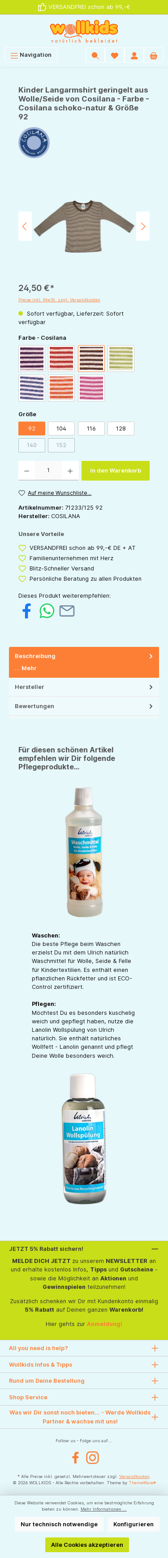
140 (32, 445)
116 (91, 428)
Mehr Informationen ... (104, 1509)
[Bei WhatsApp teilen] (47, 610)
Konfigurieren (133, 1524)
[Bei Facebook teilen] (27, 610)
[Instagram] (92, 1457)
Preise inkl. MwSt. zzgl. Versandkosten (59, 299)
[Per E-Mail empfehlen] (67, 610)
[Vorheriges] (25, 226)
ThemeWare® (142, 1482)
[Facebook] (75, 1457)
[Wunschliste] (115, 54)
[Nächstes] (143, 226)
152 (61, 445)
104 (61, 428)
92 (31, 428)
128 (121, 428)
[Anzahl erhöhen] (70, 471)
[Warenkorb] (154, 54)
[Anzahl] (48, 471)
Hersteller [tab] (85, 687)
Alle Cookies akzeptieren (87, 1544)
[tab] (84, 662)
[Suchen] (95, 54)
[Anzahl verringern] (26, 471)
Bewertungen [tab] (85, 706)
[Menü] (30, 54)
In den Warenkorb (115, 470)
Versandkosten (134, 1476)
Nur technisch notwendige (59, 1524)
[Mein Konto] (134, 54)
